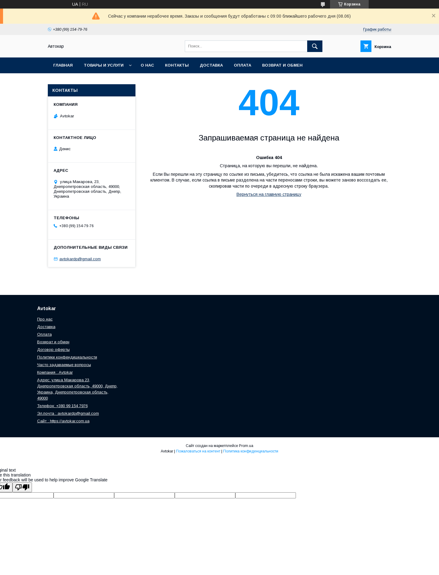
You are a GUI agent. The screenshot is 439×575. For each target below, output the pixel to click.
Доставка (211, 65)
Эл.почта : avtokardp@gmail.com (68, 413)
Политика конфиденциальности (250, 451)
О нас (147, 65)
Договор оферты (53, 349)
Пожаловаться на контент (198, 451)
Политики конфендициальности (67, 357)
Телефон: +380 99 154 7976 (62, 406)
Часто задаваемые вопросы (64, 364)
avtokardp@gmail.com (80, 259)
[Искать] (314, 46)
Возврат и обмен (282, 65)
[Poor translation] (22, 487)
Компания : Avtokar (55, 372)
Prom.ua (246, 446)
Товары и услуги (104, 65)
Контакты (177, 65)
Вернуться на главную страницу (269, 194)
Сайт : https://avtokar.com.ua (63, 421)
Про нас (45, 319)
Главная (63, 65)
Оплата (242, 65)
